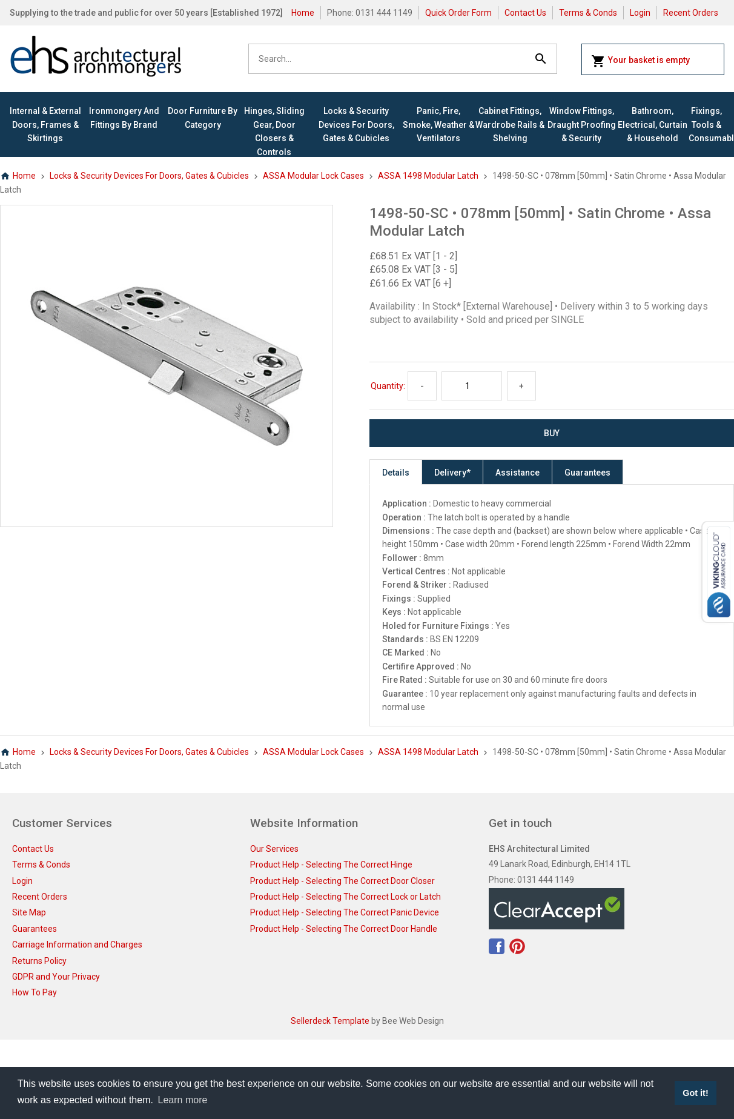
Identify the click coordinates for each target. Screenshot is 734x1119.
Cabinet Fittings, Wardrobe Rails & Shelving (509, 124)
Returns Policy (39, 961)
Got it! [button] (695, 1093)
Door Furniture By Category (202, 117)
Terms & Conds (588, 13)
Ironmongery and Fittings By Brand (124, 117)
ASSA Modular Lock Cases (313, 176)
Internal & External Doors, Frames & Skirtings (45, 124)
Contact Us (525, 13)
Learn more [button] (183, 1100)
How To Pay (34, 992)
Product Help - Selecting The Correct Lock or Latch (345, 897)
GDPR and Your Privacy (56, 976)
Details (395, 472)
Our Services (274, 849)
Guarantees (587, 472)
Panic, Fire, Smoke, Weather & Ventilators (438, 124)
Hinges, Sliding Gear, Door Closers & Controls (274, 131)
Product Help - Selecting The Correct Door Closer (342, 881)
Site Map (29, 912)
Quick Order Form (458, 13)
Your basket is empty (640, 61)
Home (302, 13)
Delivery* (452, 472)
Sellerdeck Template (330, 1021)
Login (640, 13)
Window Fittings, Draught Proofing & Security (581, 124)
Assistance (517, 472)
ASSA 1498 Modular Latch (428, 176)
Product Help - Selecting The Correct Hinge (331, 864)
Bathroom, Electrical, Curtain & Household (652, 124)
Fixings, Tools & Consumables (706, 124)
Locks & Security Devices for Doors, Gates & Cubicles (356, 124)
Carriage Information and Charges (77, 944)
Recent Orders (690, 13)
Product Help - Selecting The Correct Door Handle (343, 929)
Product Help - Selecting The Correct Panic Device (344, 912)
